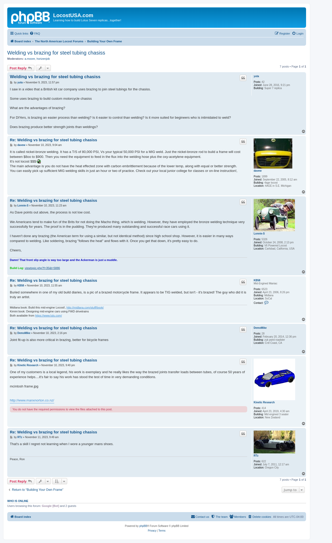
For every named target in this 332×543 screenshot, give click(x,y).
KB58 (257, 280)
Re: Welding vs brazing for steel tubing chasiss (53, 140)
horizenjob (43, 58)
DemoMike (260, 327)
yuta (256, 76)
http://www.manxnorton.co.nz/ (32, 400)
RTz (256, 455)
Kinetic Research (264, 402)
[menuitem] (35, 33)
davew (258, 170)
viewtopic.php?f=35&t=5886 (42, 268)
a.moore (30, 58)
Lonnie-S (259, 233)
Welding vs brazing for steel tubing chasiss (56, 53)
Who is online (17, 500)
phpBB (143, 526)
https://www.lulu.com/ (48, 315)
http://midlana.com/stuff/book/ (84, 307)
